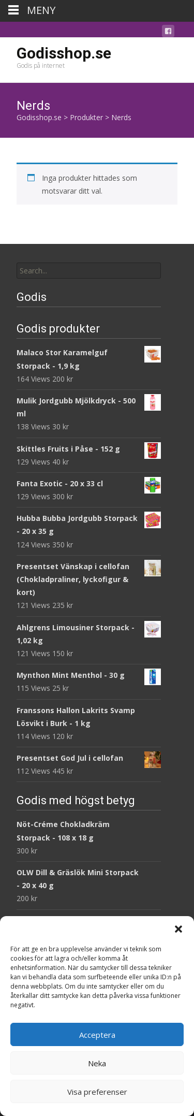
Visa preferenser (97, 1091)
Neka (97, 1063)
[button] (178, 929)
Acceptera (97, 1035)
